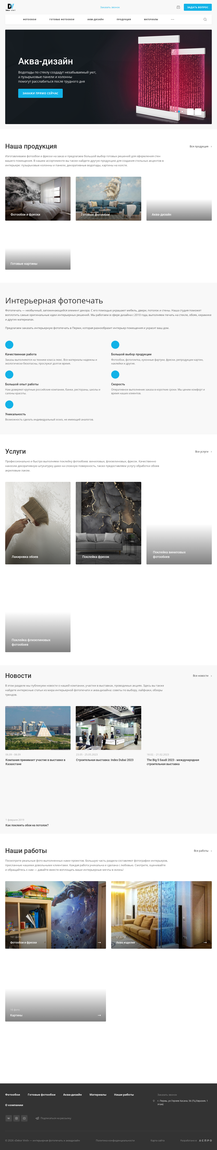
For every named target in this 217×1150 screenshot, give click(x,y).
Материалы (98, 1094)
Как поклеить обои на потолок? (27, 825)
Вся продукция (201, 146)
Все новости (202, 675)
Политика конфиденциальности (115, 1140)
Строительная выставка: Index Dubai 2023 (104, 760)
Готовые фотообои (41, 1094)
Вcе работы (203, 850)
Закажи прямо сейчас (40, 93)
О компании (14, 1105)
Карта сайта (157, 1140)
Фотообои (12, 1094)
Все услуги (203, 451)
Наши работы (124, 1094)
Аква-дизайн (72, 1094)
